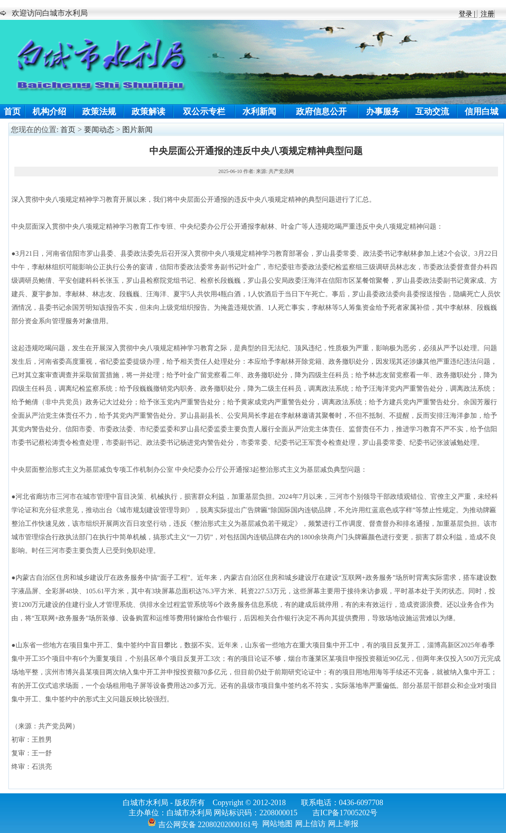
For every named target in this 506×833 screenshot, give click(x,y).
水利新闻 (259, 111)
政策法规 (99, 111)
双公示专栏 (204, 111)
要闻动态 (99, 129)
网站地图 (277, 823)
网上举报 (343, 823)
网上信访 (310, 823)
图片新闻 (137, 129)
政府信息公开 (321, 111)
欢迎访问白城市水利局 (50, 13)
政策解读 (148, 111)
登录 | (468, 13)
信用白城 (481, 111)
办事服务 (383, 111)
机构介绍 (49, 111)
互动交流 (432, 111)
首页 (12, 111)
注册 (486, 13)
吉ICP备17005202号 (344, 813)
